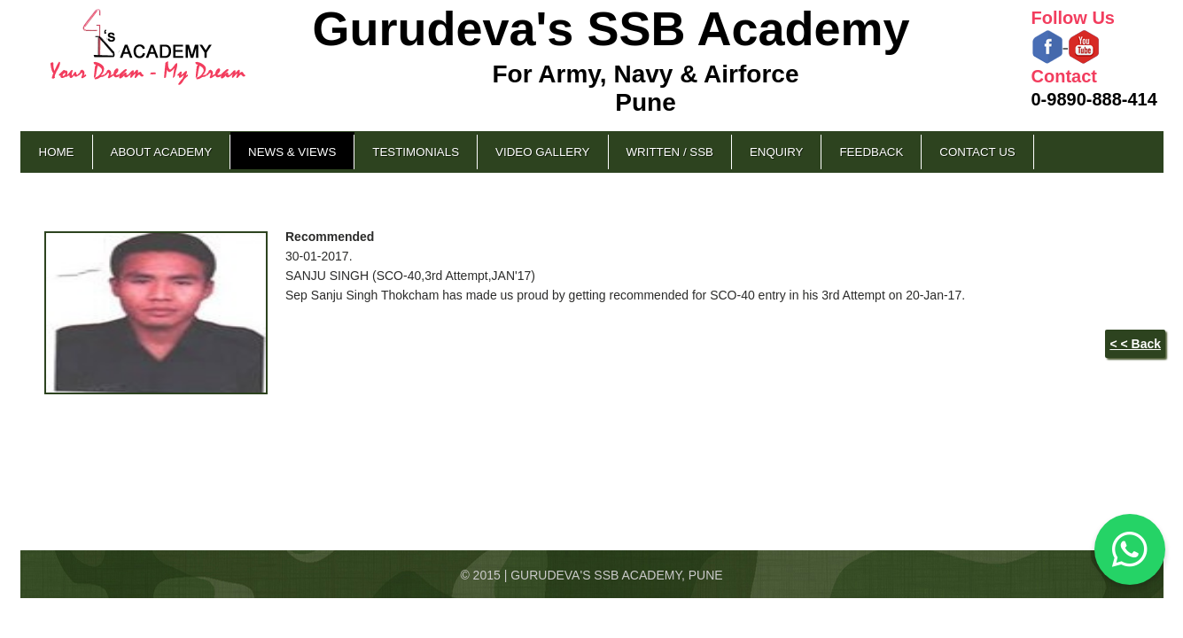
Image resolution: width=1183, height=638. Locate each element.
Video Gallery (542, 152)
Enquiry (776, 152)
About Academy (162, 152)
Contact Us (977, 152)
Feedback (871, 152)
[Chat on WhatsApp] (1129, 549)
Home (56, 152)
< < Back (1135, 344)
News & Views (292, 152)
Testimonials (415, 152)
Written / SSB (670, 152)
